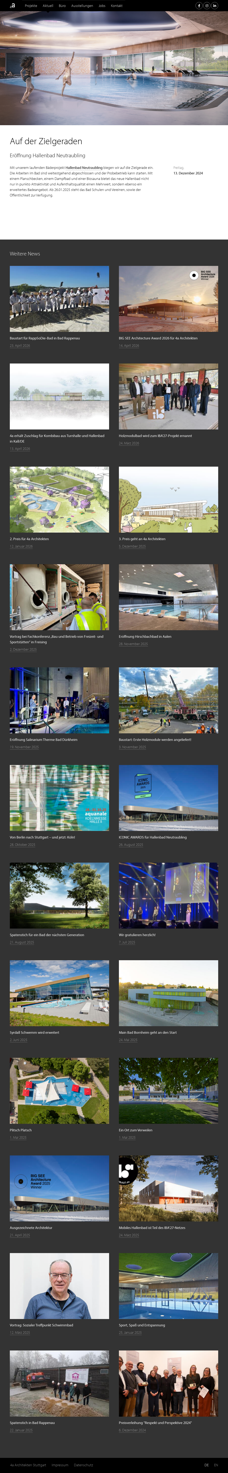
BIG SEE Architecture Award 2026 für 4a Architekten (158, 338)
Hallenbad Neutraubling (84, 167)
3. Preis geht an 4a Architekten (142, 538)
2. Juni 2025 (18, 1039)
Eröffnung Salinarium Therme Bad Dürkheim (43, 739)
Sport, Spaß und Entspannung (142, 1325)
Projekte (31, 5)
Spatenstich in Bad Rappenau (32, 1422)
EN (216, 1465)
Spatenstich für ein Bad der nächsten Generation (47, 934)
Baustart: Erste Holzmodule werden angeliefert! (155, 739)
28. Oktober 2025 (22, 844)
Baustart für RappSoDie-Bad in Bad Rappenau (45, 338)
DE (207, 1465)
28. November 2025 (133, 643)
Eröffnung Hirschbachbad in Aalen (145, 636)
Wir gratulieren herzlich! (137, 934)
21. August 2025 (22, 942)
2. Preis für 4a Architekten (29, 538)
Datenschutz (83, 1465)
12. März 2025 (20, 1332)
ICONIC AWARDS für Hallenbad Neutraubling (153, 837)
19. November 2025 (24, 747)
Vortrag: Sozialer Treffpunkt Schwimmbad (41, 1325)
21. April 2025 (20, 1235)
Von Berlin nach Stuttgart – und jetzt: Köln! (42, 837)
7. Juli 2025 (127, 942)
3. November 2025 (132, 747)
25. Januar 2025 (130, 1332)
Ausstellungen (82, 5)
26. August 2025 (131, 844)
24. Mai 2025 (128, 1039)
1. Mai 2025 (18, 1137)
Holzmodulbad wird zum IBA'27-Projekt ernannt (155, 435)
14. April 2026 (129, 345)
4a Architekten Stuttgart (28, 1465)
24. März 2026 (129, 443)
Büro (62, 5)
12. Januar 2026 (21, 546)
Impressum (60, 1465)
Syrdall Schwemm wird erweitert (34, 1032)
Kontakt (117, 5)
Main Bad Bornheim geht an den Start (148, 1032)
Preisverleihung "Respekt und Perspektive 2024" (155, 1422)
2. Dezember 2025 (23, 649)
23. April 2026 (20, 345)
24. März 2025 (129, 1235)
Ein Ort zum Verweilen (135, 1130)
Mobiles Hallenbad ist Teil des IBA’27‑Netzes (152, 1227)
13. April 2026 (20, 448)
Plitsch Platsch (21, 1130)
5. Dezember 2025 (132, 546)
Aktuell (48, 5)
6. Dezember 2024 (132, 1430)
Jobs (102, 5)
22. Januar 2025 (21, 1430)
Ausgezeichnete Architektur (31, 1227)
